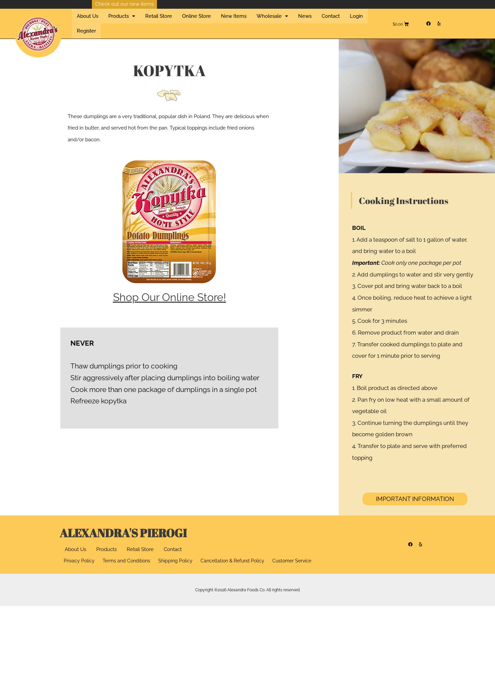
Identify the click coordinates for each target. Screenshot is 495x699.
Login (316, 21)
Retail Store (146, 21)
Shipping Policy (175, 557)
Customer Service (291, 557)
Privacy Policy (79, 557)
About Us (85, 21)
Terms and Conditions (126, 557)
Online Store (180, 21)
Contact (295, 21)
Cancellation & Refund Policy (232, 557)
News (274, 21)
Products (106, 545)
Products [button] (114, 21)
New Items (212, 21)
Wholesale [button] (246, 21)
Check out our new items (124, 4)
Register (337, 21)
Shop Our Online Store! (169, 293)
